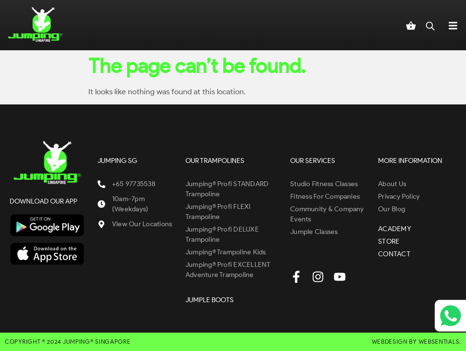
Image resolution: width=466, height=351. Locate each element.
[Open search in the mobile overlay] (430, 25)
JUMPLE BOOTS (209, 300)
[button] (453, 25)
